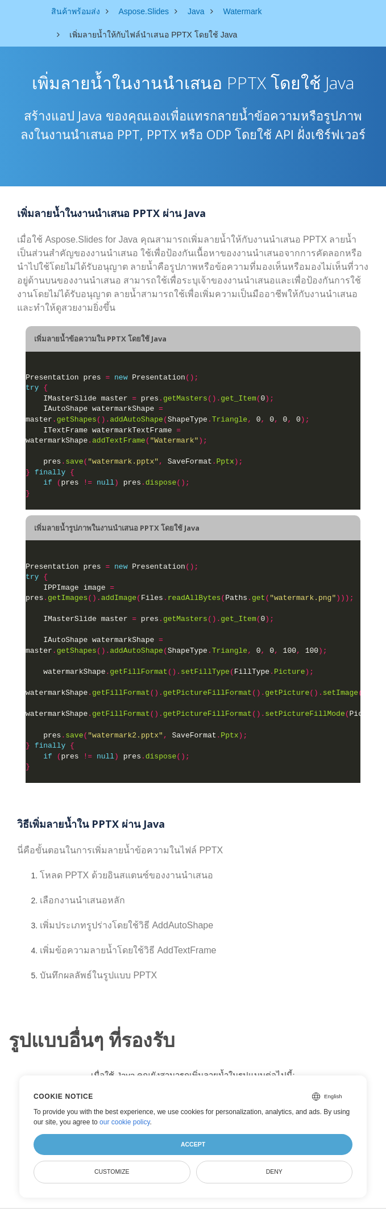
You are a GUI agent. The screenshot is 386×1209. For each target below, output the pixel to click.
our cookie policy (124, 1122)
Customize (112, 1171)
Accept (193, 1144)
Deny (274, 1171)
